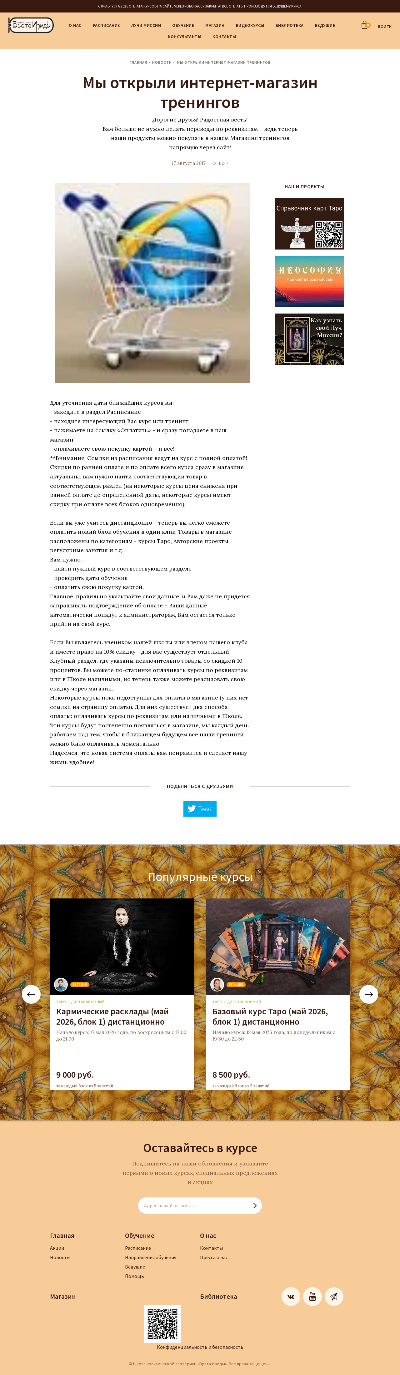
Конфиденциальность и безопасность (200, 1347)
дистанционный (88, 1001)
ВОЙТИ (385, 26)
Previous (31, 994)
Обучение (183, 25)
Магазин (215, 25)
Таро (61, 1001)
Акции (57, 1248)
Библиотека (290, 25)
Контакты (224, 36)
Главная (138, 62)
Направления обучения (150, 1257)
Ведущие (325, 25)
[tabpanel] (122, 994)
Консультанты (184, 36)
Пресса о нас (214, 1257)
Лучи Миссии (146, 25)
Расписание (106, 25)
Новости (162, 62)
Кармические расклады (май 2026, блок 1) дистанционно (112, 1016)
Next (368, 994)
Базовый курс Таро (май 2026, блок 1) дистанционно (270, 1016)
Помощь (134, 1276)
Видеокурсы (250, 25)
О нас (75, 25)
